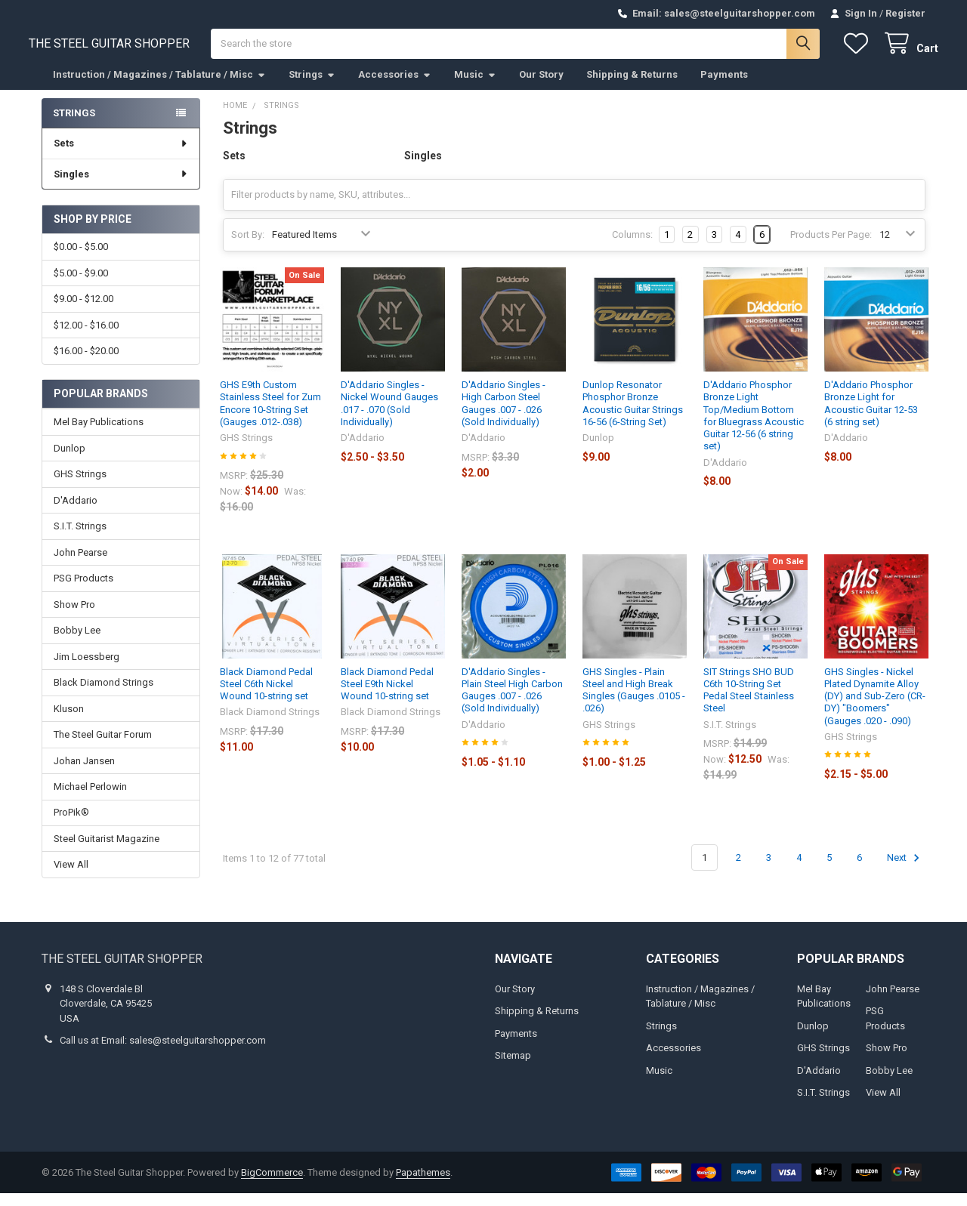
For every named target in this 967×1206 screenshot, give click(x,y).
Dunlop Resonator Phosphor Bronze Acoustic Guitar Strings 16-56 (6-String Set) (632, 416)
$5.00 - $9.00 (81, 285)
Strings (312, 87)
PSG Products (83, 591)
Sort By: (247, 247)
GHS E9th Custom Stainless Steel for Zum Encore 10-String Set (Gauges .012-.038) (270, 416)
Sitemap (513, 1068)
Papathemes (423, 1185)
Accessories (394, 87)
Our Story (541, 87)
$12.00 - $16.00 (86, 337)
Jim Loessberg (86, 669)
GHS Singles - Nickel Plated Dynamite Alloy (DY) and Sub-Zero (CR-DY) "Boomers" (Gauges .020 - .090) (874, 708)
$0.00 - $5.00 (81, 259)
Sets (121, 156)
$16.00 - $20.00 (86, 363)
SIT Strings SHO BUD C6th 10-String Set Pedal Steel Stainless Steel (748, 702)
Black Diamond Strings (103, 695)
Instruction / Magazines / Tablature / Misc (159, 87)
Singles (121, 187)
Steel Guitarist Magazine (106, 851)
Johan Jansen (84, 773)
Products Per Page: (831, 247)
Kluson (69, 720)
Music (475, 87)
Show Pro (74, 617)
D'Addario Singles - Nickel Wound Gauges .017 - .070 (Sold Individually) (389, 416)
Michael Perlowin (90, 799)
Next (905, 870)
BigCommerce (272, 1185)
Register (905, 13)
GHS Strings (80, 486)
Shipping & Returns (632, 87)
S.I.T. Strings (80, 538)
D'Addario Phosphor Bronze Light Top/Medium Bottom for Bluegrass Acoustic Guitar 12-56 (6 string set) (753, 428)
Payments (724, 87)
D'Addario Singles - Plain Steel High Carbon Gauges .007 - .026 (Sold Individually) (512, 702)
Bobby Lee (77, 643)
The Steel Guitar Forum (103, 747)
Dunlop (69, 461)
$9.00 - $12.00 (83, 311)
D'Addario (75, 513)
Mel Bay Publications (99, 434)
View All (71, 877)
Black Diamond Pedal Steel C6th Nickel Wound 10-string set (266, 696)
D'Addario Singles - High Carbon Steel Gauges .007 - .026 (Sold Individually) (503, 416)
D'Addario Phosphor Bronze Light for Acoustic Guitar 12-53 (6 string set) (871, 416)
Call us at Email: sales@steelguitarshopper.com (163, 1053)
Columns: (632, 247)
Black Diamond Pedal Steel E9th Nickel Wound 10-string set (387, 696)
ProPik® (71, 825)
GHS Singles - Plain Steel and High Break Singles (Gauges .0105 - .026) (633, 702)
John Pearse (80, 565)
